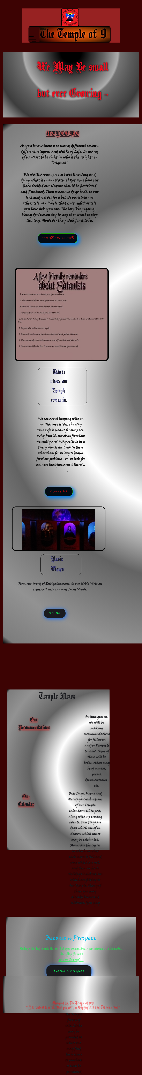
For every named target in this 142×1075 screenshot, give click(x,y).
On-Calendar (26, 800)
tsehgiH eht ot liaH (57, 238)
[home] (76, 17)
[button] (69, 34)
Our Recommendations (34, 724)
